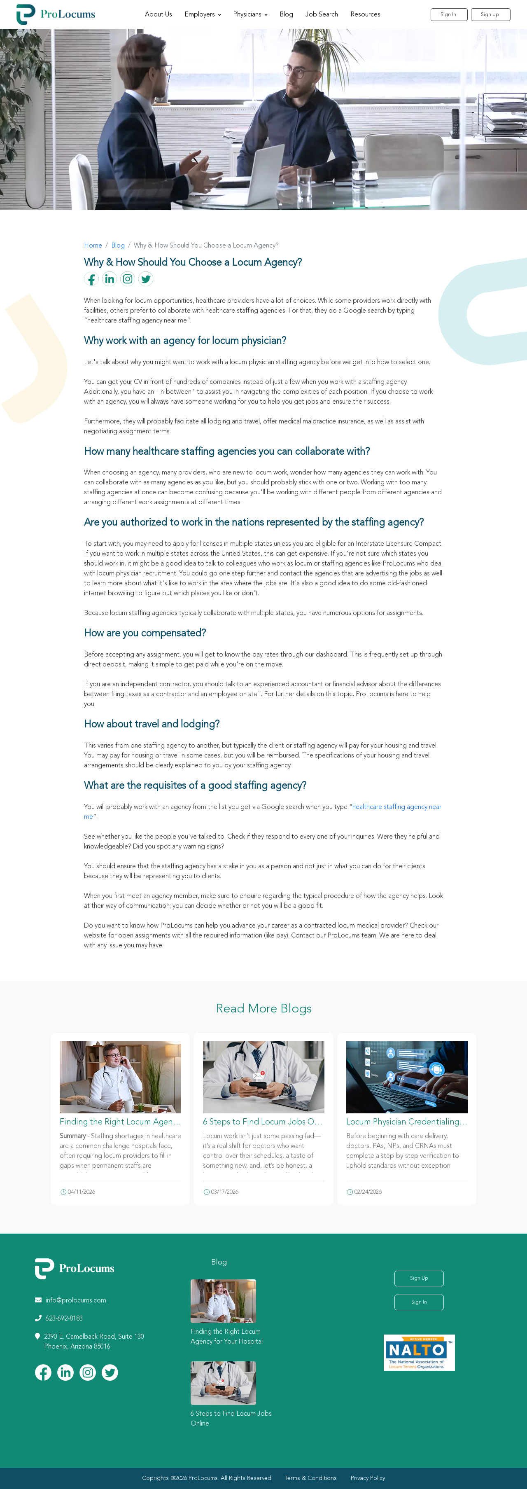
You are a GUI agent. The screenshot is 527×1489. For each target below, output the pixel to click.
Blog (284, 15)
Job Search (319, 15)
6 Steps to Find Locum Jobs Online (268, 1122)
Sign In (444, 14)
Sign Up (489, 14)
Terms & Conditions (311, 1478)
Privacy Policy (368, 1478)
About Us (156, 15)
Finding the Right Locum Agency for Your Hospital (152, 1122)
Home (93, 246)
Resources (363, 15)
